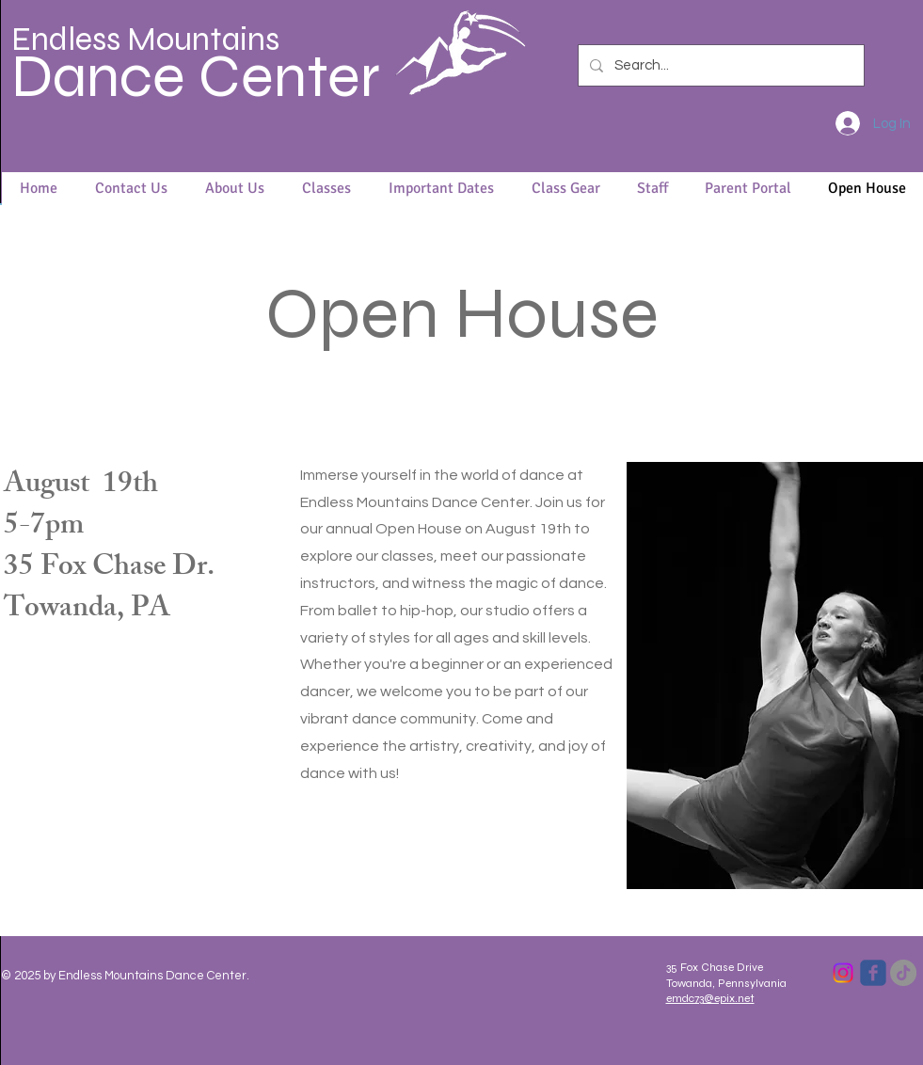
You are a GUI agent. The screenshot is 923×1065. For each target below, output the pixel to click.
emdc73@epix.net (710, 998)
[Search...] (719, 65)
